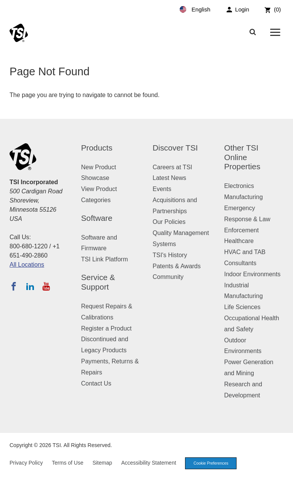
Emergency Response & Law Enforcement (247, 219)
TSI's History (170, 255)
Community (168, 277)
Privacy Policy (26, 463)
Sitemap (102, 463)
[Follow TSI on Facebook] (14, 286)
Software (97, 218)
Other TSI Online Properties (242, 157)
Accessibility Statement (148, 463)
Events (162, 189)
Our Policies (169, 222)
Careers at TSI (172, 167)
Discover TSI (175, 147)
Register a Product (106, 328)
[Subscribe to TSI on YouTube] (46, 286)
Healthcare (239, 241)
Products (97, 147)
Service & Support (98, 282)
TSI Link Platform (104, 259)
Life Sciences (242, 307)
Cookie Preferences (213, 463)
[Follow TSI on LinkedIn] (30, 286)
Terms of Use (67, 463)
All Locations (27, 264)
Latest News (169, 178)
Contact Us (96, 383)
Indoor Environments (252, 274)
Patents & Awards (177, 266)
